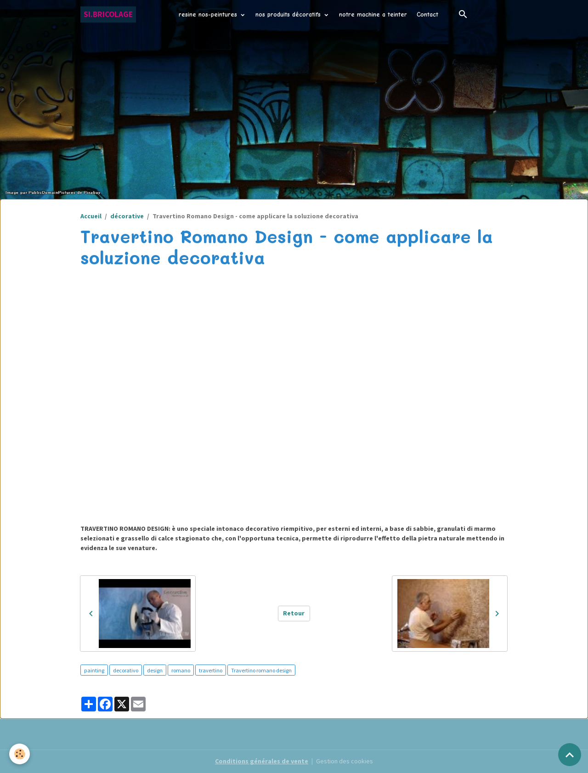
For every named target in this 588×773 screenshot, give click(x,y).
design (155, 670)
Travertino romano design (261, 670)
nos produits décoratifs (289, 14)
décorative (127, 216)
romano (180, 670)
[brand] (108, 14)
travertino (210, 670)
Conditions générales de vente (261, 761)
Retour (294, 613)
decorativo (125, 670)
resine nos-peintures (209, 14)
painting (94, 670)
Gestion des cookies (344, 761)
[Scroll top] (569, 754)
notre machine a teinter (373, 14)
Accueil (91, 216)
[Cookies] (19, 754)
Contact (427, 14)
